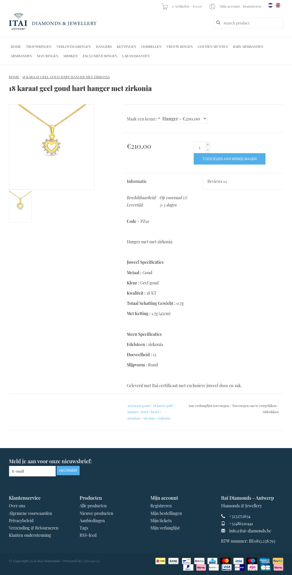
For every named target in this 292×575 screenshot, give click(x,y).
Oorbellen (151, 46)
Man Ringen (48, 55)
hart (144, 411)
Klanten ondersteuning (30, 535)
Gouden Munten (213, 46)
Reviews (217, 181)
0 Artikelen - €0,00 (182, 6)
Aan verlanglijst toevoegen (208, 405)
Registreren (161, 505)
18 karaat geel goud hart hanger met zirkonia (66, 76)
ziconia (149, 418)
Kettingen (126, 46)
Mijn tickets (161, 520)
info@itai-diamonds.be (250, 531)
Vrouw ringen (180, 46)
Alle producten (93, 505)
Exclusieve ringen (100, 55)
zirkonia (164, 418)
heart (155, 411)
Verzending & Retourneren (34, 528)
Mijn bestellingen (166, 513)
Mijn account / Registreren (235, 6)
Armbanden (21, 55)
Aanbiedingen (92, 520)
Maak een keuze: (143, 119)
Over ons (17, 505)
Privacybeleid (21, 520)
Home (16, 46)
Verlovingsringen (74, 46)
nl (270, 5)
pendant (133, 418)
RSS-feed (88, 535)
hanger (132, 411)
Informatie (137, 181)
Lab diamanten (136, 55)
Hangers (104, 46)
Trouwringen (39, 46)
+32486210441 (241, 523)
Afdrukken (270, 411)
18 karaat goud (138, 405)
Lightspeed (91, 560)
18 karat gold (162, 405)
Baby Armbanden (248, 46)
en (278, 5)
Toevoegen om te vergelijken (254, 405)
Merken (70, 55)
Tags (84, 528)
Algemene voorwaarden (30, 513)
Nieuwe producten (96, 513)
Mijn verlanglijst (165, 528)
